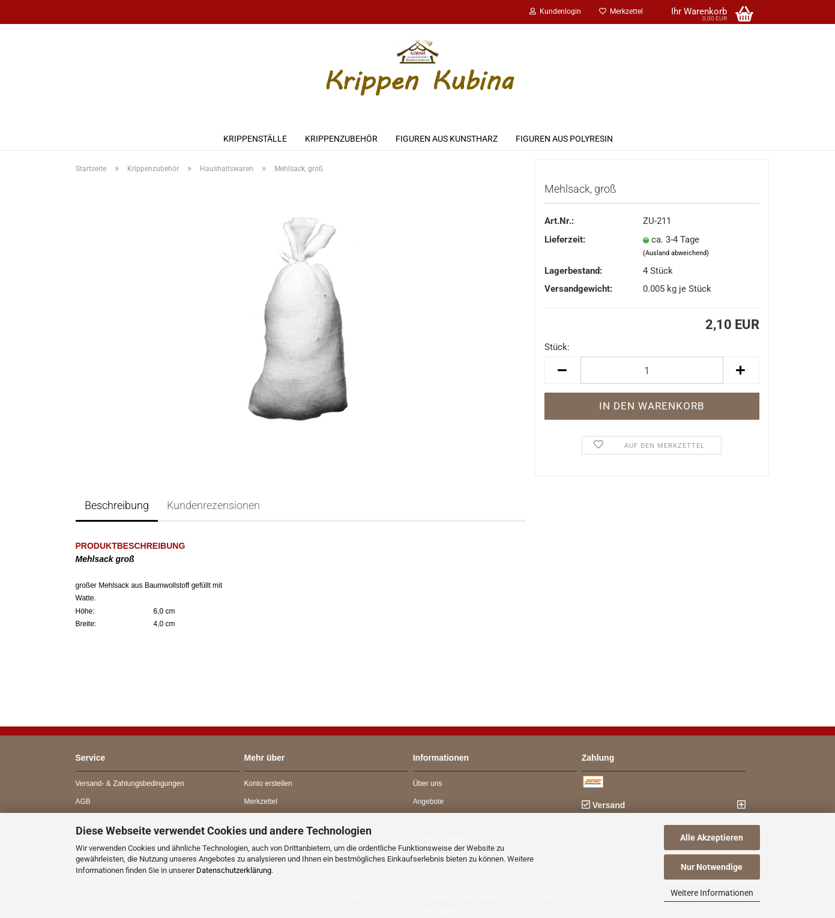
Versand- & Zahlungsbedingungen (130, 783)
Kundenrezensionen (213, 505)
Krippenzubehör (341, 138)
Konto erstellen (268, 783)
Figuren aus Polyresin (564, 138)
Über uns (427, 783)
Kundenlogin (555, 11)
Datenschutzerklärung (233, 870)
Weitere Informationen (712, 893)
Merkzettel (621, 11)
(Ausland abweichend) (676, 253)
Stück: (557, 347)
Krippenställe (255, 138)
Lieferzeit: (564, 239)
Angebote (428, 801)
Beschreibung (117, 505)
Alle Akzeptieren (711, 837)
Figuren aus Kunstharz (447, 138)
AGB (83, 801)
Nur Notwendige (712, 867)
